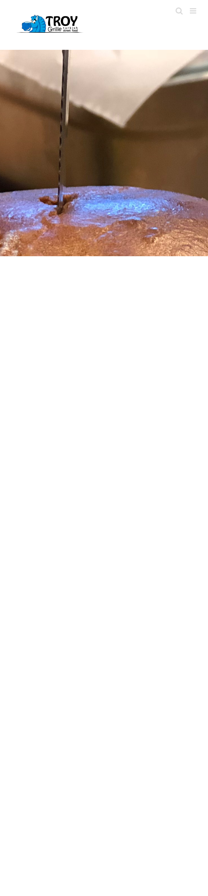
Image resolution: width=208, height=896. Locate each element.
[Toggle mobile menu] (193, 11)
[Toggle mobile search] (179, 11)
